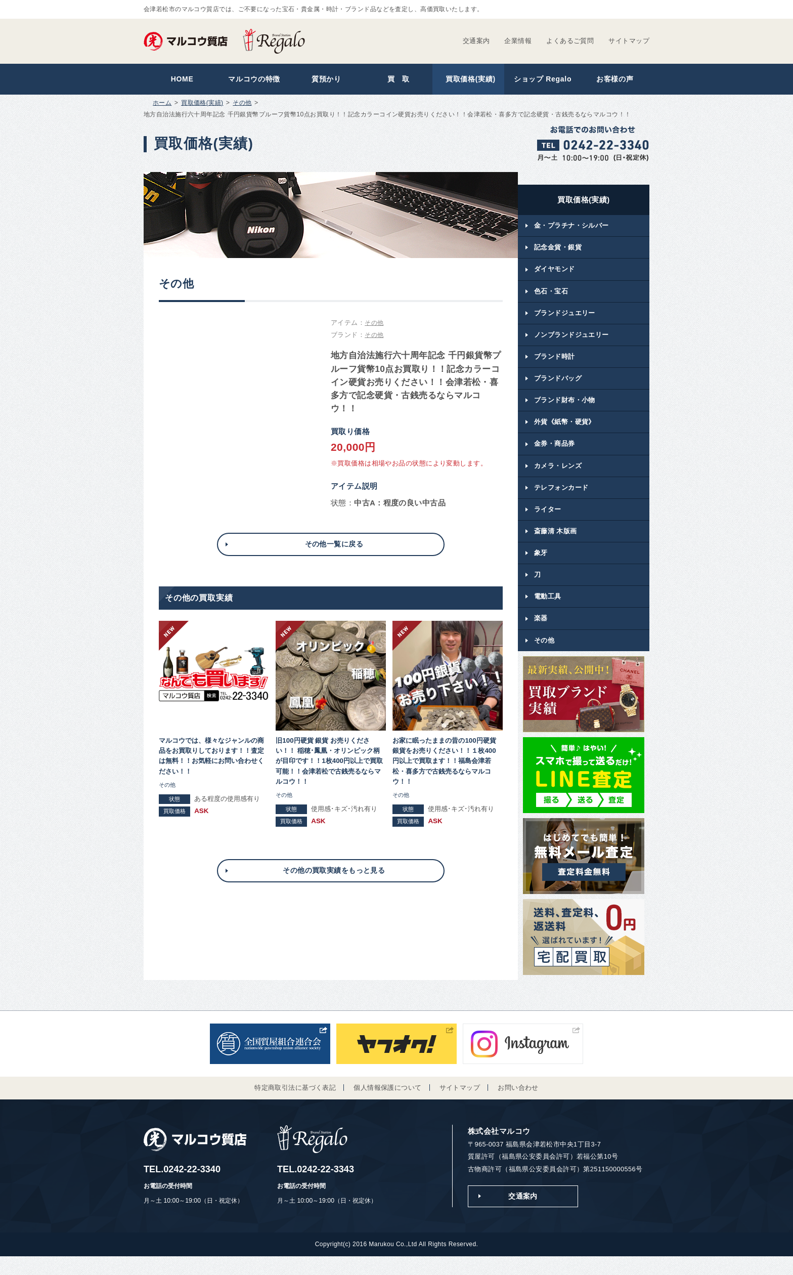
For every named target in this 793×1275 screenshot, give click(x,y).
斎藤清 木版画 (555, 544)
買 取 (396, 80)
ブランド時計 (554, 364)
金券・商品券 (554, 454)
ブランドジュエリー (564, 319)
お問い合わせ (518, 1105)
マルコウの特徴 (252, 80)
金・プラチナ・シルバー (571, 228)
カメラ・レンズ (558, 477)
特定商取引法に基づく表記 (295, 1105)
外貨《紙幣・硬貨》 (564, 432)
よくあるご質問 (570, 41)
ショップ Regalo (540, 80)
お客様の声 (612, 80)
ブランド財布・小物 (564, 409)
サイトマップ (628, 41)
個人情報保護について (387, 1105)
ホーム (162, 105)
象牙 (541, 567)
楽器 (541, 635)
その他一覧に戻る (333, 547)
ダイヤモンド (554, 273)
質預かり (324, 80)
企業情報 (518, 41)
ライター (547, 522)
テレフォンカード (561, 499)
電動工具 (547, 612)
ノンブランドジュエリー (571, 341)
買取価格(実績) (469, 80)
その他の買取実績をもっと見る (333, 877)
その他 (242, 105)
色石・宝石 (551, 296)
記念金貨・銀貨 (558, 251)
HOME (180, 80)
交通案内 (476, 41)
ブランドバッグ (558, 387)
